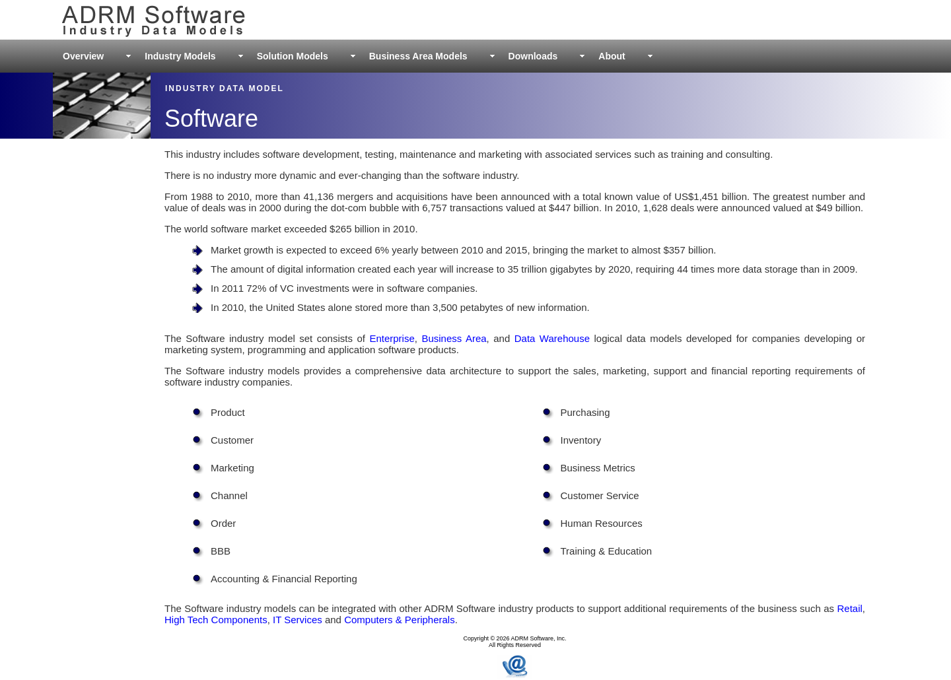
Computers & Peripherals (399, 619)
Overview (83, 56)
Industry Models (180, 56)
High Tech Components (215, 619)
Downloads (533, 56)
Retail (849, 608)
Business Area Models (418, 56)
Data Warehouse (552, 338)
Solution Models (292, 56)
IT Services (297, 619)
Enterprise (391, 338)
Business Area (453, 338)
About (611, 56)
